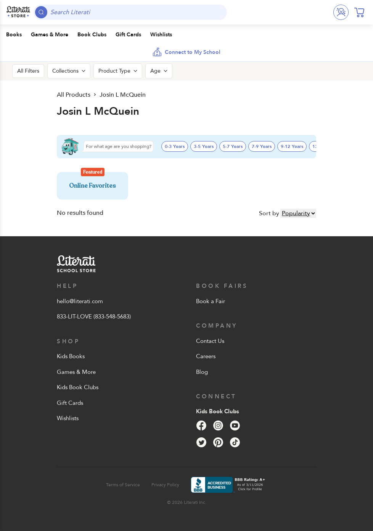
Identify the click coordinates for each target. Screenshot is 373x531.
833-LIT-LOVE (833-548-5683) (94, 316)
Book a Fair (210, 301)
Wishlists (68, 418)
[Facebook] (201, 425)
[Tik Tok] (235, 442)
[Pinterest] (218, 442)
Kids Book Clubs (77, 387)
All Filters (28, 71)
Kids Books (71, 356)
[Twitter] (201, 442)
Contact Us (210, 341)
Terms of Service (123, 485)
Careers (205, 356)
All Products (73, 95)
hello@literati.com (80, 301)
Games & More (76, 372)
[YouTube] (235, 425)
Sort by (269, 213)
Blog (202, 372)
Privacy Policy (165, 485)
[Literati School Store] (18, 12)
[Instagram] (218, 425)
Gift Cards (70, 403)
